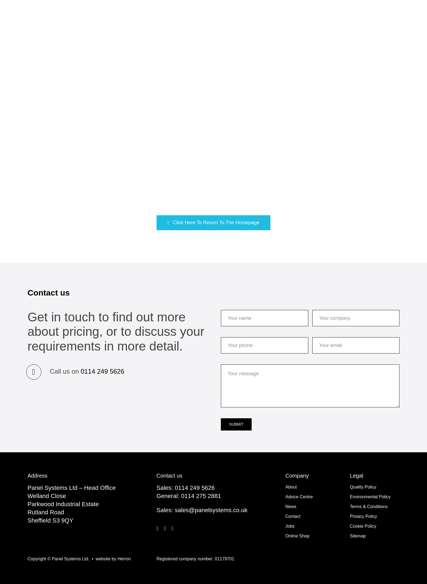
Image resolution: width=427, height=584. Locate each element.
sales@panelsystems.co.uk (211, 510)
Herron (124, 559)
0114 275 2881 (201, 496)
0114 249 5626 (102, 371)
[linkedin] (172, 528)
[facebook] (157, 528)
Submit (236, 424)
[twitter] (165, 528)
